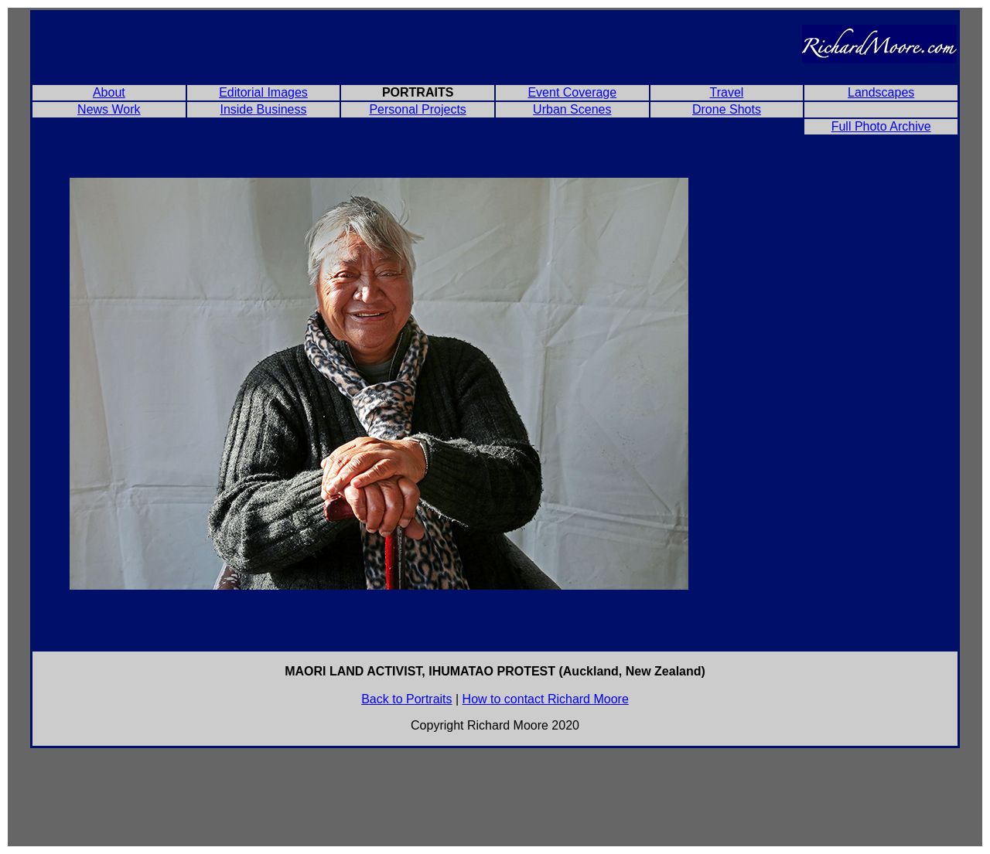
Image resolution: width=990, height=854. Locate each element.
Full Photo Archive (881, 126)
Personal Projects (417, 109)
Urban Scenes (572, 109)
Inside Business (263, 109)
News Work (109, 109)
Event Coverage (571, 92)
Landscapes (881, 92)
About (109, 92)
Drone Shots (726, 109)
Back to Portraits (406, 699)
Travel (727, 92)
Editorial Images (263, 92)
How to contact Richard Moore (546, 699)
